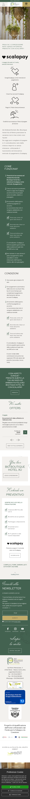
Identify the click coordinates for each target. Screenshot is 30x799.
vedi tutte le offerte (15, 445)
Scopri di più (15, 555)
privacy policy (17, 621)
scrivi (26, 4)
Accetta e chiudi (15, 787)
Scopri (25, 432)
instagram (15, 630)
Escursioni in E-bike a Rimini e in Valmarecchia (13, 419)
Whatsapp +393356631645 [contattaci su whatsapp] (15, 678)
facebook (8, 630)
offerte (4, 601)
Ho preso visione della (12, 621)
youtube (22, 630)
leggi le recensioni (11, 475)
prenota (15, 392)
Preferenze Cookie (15, 794)
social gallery (15, 650)
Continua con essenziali (15, 791)
